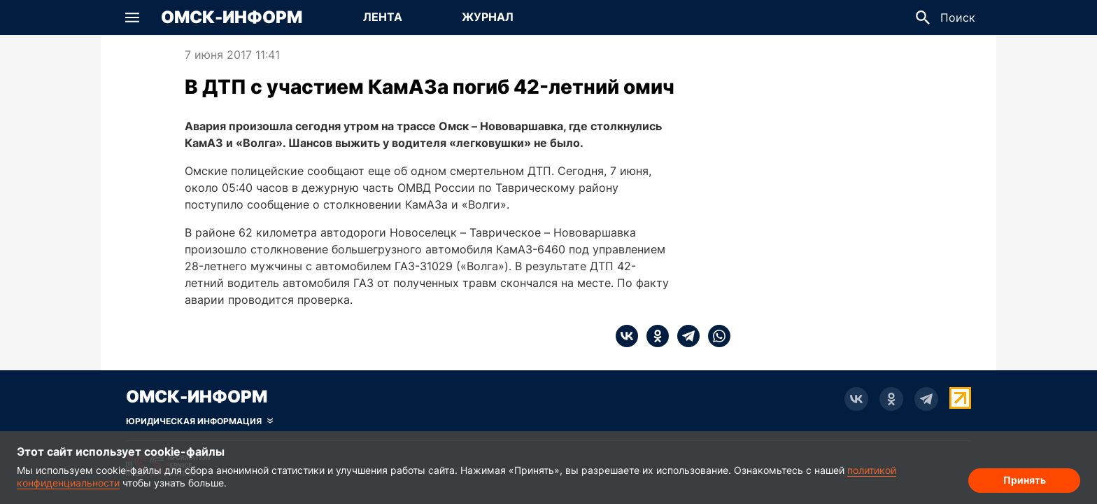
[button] (132, 17)
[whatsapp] (715, 336)
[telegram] (684, 336)
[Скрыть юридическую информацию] (199, 421)
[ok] (653, 336)
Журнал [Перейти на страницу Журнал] (488, 17)
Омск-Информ (231, 17)
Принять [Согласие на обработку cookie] (1024, 480)
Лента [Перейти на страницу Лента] (382, 17)
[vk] (627, 336)
